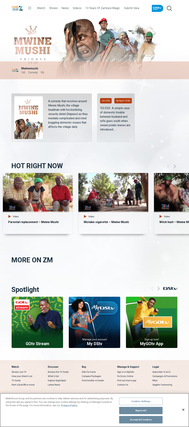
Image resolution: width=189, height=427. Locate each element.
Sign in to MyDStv (125, 372)
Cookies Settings (140, 401)
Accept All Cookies (141, 419)
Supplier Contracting (162, 385)
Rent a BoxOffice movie (23, 385)
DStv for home (89, 372)
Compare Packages (91, 376)
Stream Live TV (19, 372)
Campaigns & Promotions (164, 376)
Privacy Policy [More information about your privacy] (69, 405)
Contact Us (122, 385)
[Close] (183, 410)
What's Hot (53, 376)
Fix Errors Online (125, 376)
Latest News (54, 385)
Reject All (140, 410)
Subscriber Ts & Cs (161, 372)
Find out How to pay (126, 380)
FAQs (155, 380)
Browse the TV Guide (58, 372)
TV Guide (16, 380)
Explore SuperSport (57, 380)
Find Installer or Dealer (93, 380)
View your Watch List (22, 376)
